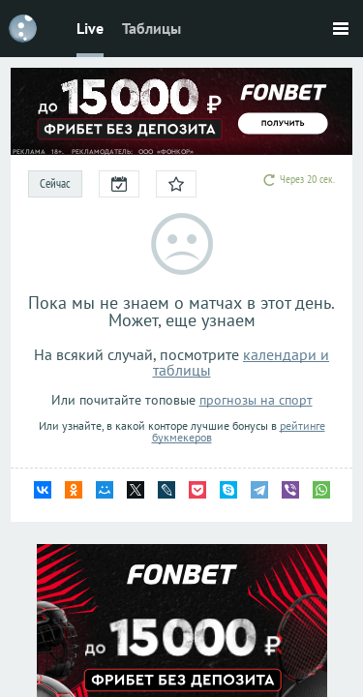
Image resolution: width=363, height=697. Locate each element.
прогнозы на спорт (256, 400)
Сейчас (55, 183)
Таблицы (151, 28)
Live (90, 28)
